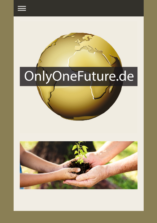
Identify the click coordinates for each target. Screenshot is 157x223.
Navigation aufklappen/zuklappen (78, 8)
